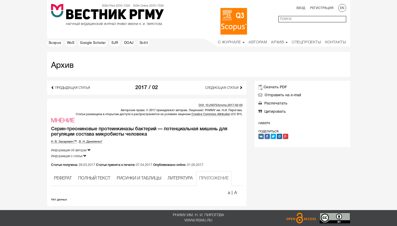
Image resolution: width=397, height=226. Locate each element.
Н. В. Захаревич (64, 141)
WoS (70, 43)
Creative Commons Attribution (210, 114)
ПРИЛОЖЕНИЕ (214, 178)
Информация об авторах (71, 150)
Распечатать (272, 104)
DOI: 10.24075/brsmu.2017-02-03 (221, 105)
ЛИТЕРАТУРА (180, 178)
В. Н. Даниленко (90, 141)
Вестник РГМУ (114, 16)
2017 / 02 (146, 87)
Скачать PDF (275, 87)
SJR (114, 43)
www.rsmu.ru (198, 220)
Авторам (258, 42)
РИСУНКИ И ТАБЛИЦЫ (139, 178)
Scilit (144, 43)
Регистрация (321, 8)
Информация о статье (68, 156)
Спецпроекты (306, 42)
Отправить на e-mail (279, 95)
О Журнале (231, 42)
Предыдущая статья (70, 87)
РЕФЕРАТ (63, 178)
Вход (300, 8)
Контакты (335, 42)
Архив (279, 42)
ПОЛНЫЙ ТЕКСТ (94, 178)
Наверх (264, 123)
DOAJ (129, 43)
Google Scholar (93, 43)
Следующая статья (224, 87)
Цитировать (272, 112)
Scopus (55, 43)
